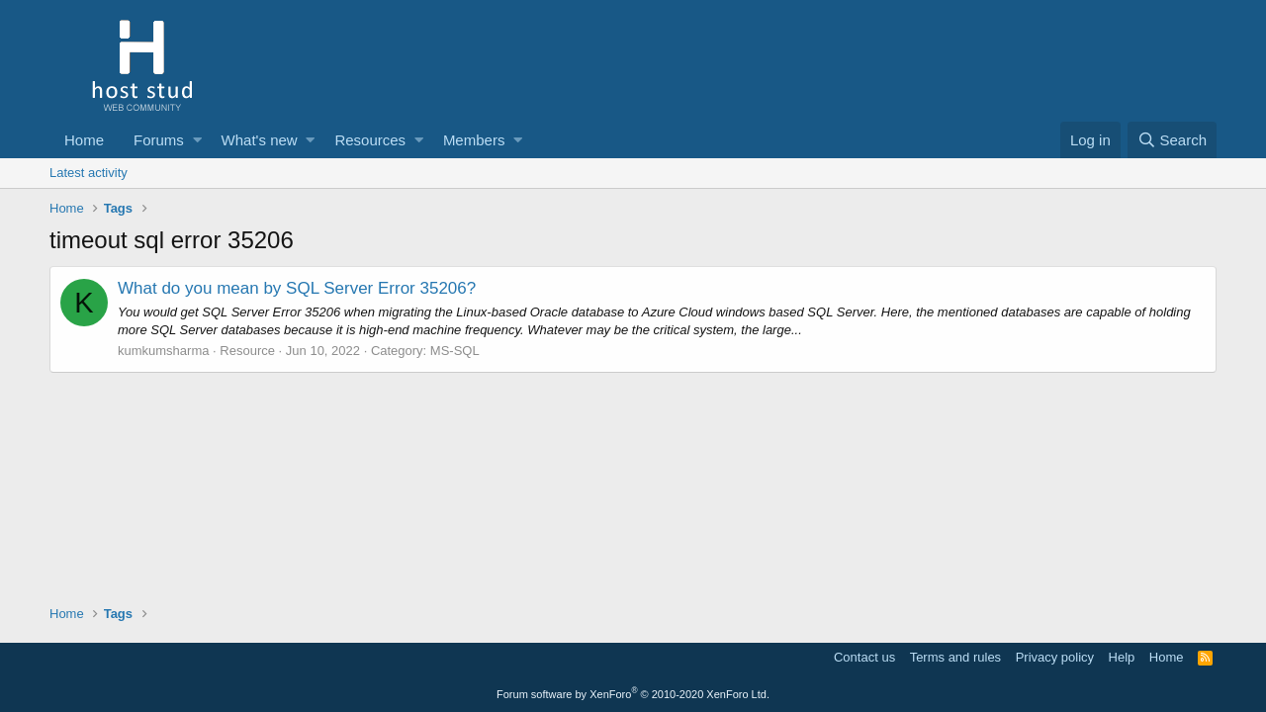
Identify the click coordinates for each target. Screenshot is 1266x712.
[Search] (1172, 140)
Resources (370, 140)
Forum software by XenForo (633, 694)
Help (1122, 657)
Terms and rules (955, 657)
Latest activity (88, 172)
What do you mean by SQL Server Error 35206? (297, 288)
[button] (197, 140)
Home (84, 140)
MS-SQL (455, 350)
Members (474, 140)
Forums (159, 140)
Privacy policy (1055, 657)
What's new (260, 140)
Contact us (864, 657)
